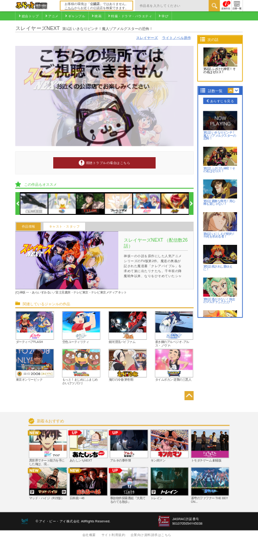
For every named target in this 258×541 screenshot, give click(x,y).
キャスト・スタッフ (64, 226)
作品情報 (28, 226)
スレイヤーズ (147, 37)
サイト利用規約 (113, 534)
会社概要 (89, 534)
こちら (69, 8)
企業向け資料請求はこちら (151, 534)
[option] (34, 204)
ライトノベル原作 (176, 37)
